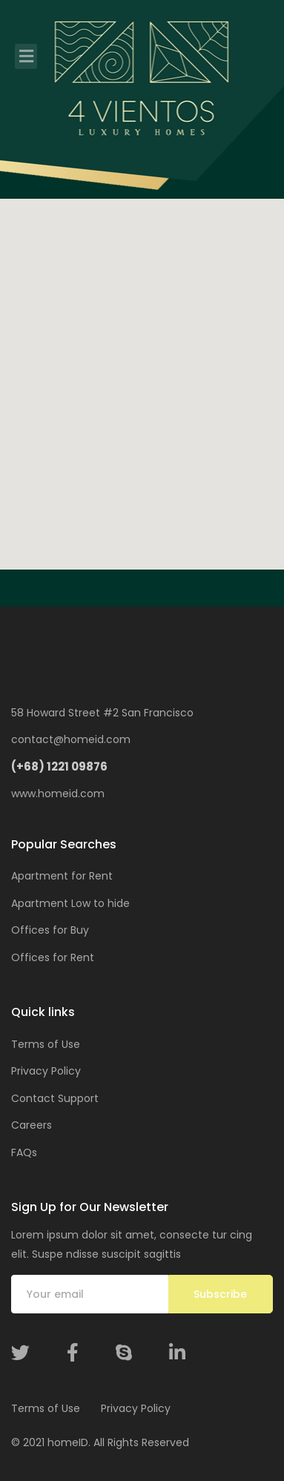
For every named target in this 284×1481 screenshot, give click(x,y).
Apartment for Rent (62, 875)
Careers (31, 1125)
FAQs (24, 1152)
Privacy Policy (46, 1070)
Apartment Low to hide (70, 903)
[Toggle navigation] (26, 56)
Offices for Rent (52, 957)
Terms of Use (45, 1044)
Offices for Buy (50, 930)
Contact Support (55, 1098)
